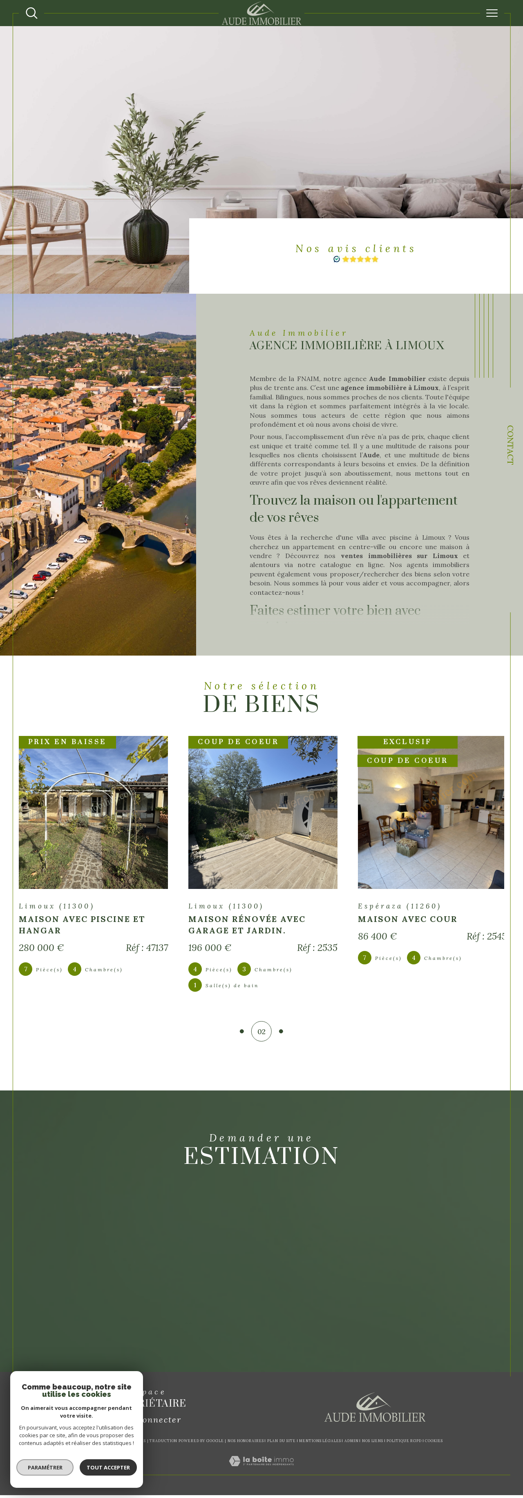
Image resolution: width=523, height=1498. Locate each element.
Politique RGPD (404, 1443)
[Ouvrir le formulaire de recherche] (31, 13)
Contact (510, 445)
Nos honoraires (246, 1443)
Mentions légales (320, 1443)
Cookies (434, 1444)
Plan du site (281, 1443)
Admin (351, 1443)
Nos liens (372, 1443)
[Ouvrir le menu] (492, 13)
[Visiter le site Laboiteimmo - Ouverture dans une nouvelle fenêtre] (261, 1473)
